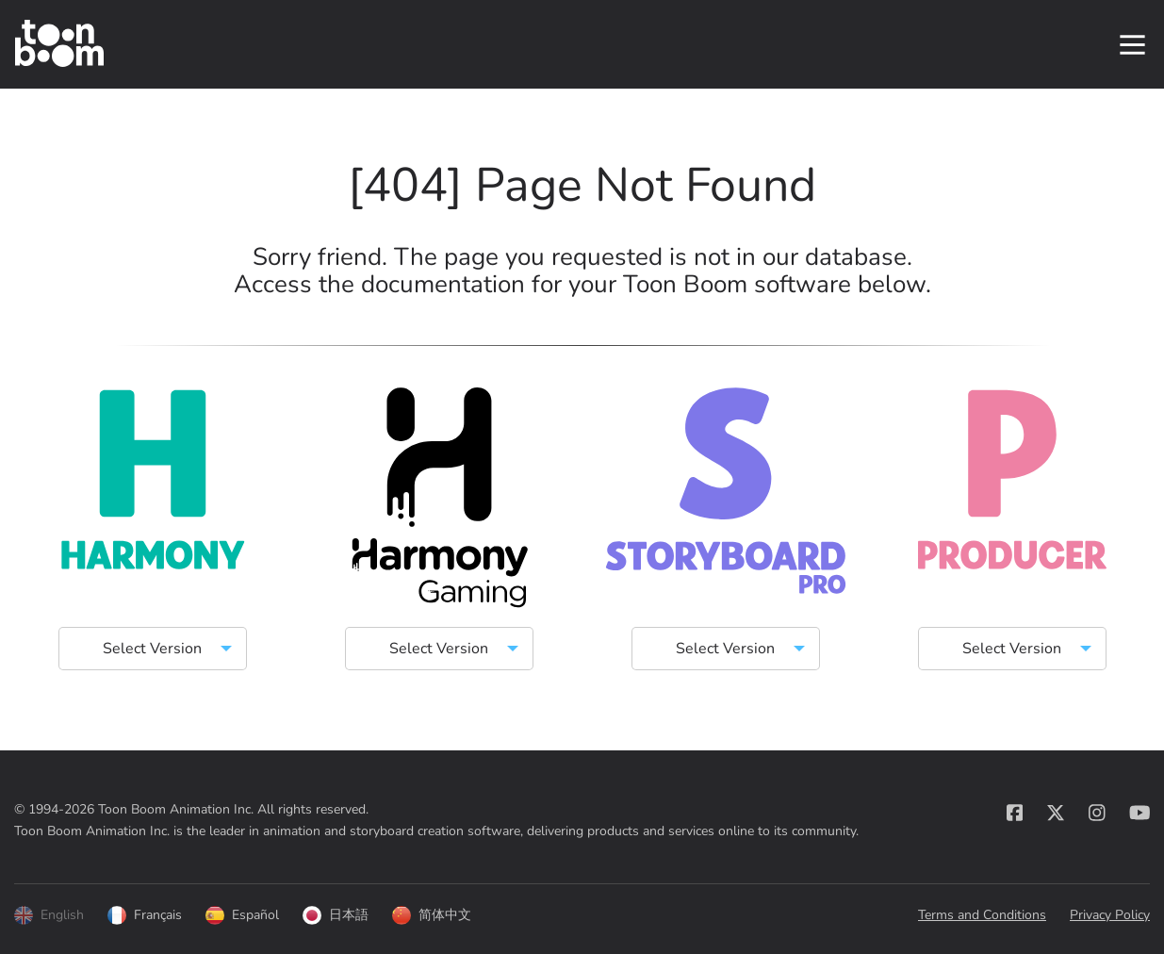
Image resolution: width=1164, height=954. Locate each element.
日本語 (336, 915)
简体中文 (431, 915)
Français (144, 915)
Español (242, 915)
